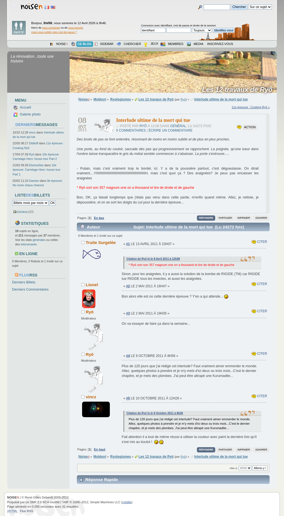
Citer (259, 242)
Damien (34, 180)
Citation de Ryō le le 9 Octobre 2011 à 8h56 (154, 413)
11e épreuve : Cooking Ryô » (251, 107)
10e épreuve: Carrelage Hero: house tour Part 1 (37, 169)
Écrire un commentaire (170, 130)
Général (22, 211)
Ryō (31, 154)
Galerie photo (30, 114)
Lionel (92, 284)
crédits (126, 502)
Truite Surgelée (101, 242)
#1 (128, 244)
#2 (128, 286)
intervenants (29, 244)
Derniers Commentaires (30, 289)
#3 (128, 313)
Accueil (25, 107)
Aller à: (233, 468)
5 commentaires (131, 130)
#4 (128, 356)
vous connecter (51, 27)
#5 (128, 398)
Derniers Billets (24, 282)
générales (39, 239)
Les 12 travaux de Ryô (239, 89)
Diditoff (33, 143)
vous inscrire (75, 27)
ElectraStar (36, 165)
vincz (32, 132)
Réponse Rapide (101, 479)
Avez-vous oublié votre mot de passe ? (54, 32)
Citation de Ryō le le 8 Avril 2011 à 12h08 (153, 258)
